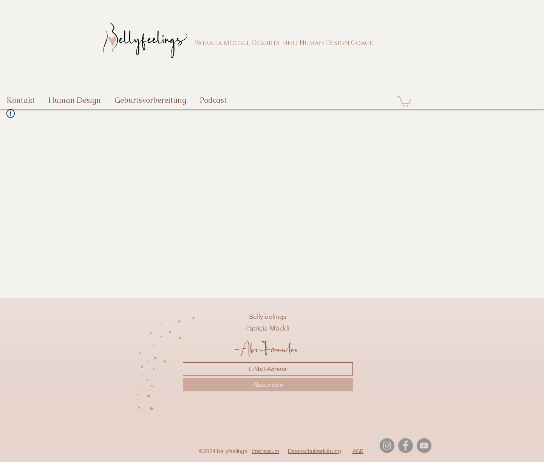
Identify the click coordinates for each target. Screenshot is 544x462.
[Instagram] (387, 445)
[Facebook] (405, 445)
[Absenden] (268, 384)
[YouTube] (424, 445)
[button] (404, 101)
